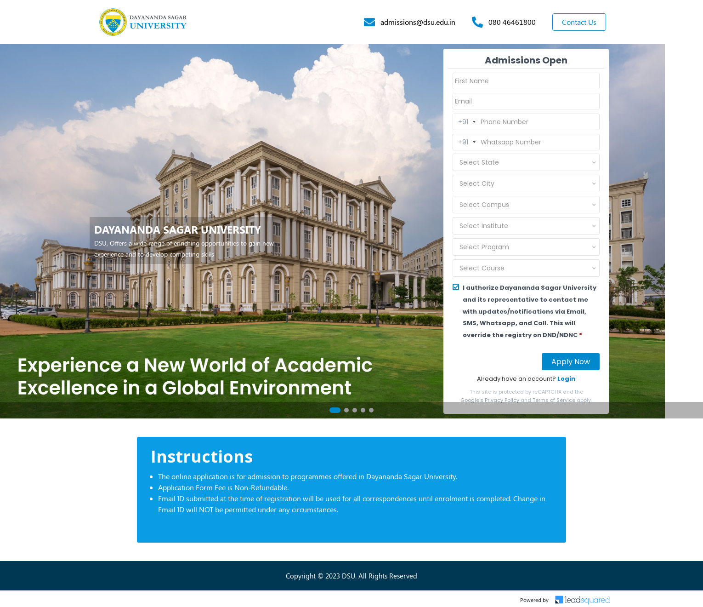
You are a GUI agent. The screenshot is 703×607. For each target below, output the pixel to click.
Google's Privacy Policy (489, 400)
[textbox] (515, 162)
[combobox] (526, 162)
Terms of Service (554, 400)
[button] (334, 410)
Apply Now (570, 361)
